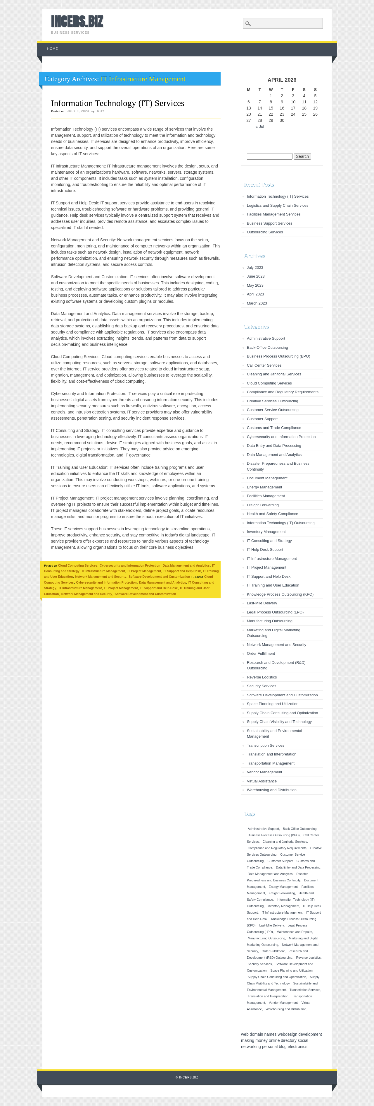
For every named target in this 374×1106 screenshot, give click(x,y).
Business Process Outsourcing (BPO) (278, 356)
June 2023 (256, 276)
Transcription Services (265, 745)
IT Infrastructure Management (103, 571)
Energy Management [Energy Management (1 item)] (283, 886)
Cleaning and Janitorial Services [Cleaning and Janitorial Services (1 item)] (285, 841)
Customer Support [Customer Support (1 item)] (279, 861)
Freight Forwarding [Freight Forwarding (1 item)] (282, 893)
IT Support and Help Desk (182, 571)
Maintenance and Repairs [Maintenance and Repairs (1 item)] (294, 932)
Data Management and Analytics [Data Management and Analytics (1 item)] (270, 874)
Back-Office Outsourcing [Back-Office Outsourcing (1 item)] (299, 828)
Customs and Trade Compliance (274, 427)
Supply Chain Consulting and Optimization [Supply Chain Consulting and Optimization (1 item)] (277, 977)
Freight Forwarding (263, 505)
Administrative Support (266, 338)
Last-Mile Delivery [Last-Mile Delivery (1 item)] (271, 925)
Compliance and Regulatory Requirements (282, 392)
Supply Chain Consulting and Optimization (282, 713)
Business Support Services (269, 223)
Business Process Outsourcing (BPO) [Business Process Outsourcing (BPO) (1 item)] (274, 835)
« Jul (259, 126)
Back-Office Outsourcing (267, 347)
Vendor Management (264, 772)
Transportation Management (271, 763)
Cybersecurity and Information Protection (130, 565)
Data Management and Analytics (186, 565)
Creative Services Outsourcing (272, 401)
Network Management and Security (100, 576)
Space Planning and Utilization (272, 704)
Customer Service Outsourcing (273, 410)
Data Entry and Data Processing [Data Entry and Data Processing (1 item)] (298, 867)
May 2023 (255, 285)
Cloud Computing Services (77, 565)
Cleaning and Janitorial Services (274, 374)
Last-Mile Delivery (262, 603)
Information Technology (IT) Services (117, 103)
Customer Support (262, 419)
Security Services (261, 686)
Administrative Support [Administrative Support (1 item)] (263, 828)
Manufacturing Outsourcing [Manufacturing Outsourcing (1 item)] (266, 938)
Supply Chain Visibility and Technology (279, 721)
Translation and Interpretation (271, 754)
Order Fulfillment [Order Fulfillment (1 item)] (273, 951)
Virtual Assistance (262, 781)
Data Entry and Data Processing (274, 445)
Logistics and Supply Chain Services (277, 205)
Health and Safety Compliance (272, 514)
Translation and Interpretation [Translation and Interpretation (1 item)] (268, 996)
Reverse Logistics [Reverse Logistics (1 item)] (308, 957)
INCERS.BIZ (77, 21)
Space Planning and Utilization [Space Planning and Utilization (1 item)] (291, 970)
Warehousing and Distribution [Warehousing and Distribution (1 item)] (286, 1009)
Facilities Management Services (274, 214)
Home (52, 48)
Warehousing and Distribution (272, 790)
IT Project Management (144, 571)
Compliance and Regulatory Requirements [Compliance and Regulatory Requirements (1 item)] (277, 848)
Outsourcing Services (265, 232)
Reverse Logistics (262, 677)
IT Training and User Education (273, 585)
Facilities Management (266, 496)
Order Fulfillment (261, 653)
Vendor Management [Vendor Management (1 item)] (283, 1002)
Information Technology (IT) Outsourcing (281, 523)
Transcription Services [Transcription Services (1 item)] (305, 990)
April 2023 (255, 294)
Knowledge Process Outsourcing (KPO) (280, 594)
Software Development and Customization (159, 576)
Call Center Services (264, 365)
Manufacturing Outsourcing (269, 621)
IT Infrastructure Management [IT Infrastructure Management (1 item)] (282, 912)
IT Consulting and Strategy (269, 541)
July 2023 (255, 267)
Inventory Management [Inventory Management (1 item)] (283, 906)
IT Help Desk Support (265, 549)
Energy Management (264, 487)
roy (101, 111)
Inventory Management (266, 531)
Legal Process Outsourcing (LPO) (275, 612)
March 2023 (257, 303)
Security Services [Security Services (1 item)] (260, 964)
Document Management (267, 478)
